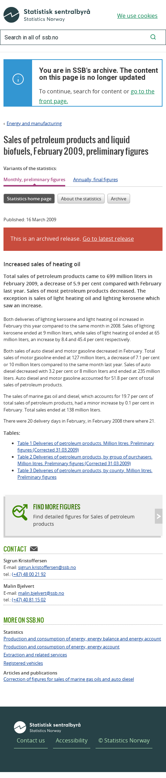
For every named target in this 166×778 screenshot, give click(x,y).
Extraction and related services (35, 655)
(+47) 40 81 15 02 (29, 599)
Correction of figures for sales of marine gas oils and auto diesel (68, 679)
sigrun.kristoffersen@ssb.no (47, 567)
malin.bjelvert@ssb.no (41, 593)
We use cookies (137, 16)
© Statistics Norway (124, 740)
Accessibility (72, 740)
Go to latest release (108, 238)
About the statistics (81, 198)
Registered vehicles (23, 663)
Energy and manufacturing (34, 123)
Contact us (31, 740)
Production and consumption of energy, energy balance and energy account (82, 639)
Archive (118, 198)
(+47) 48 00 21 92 (29, 574)
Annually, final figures (95, 179)
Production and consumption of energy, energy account (61, 647)
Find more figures (56, 506)
